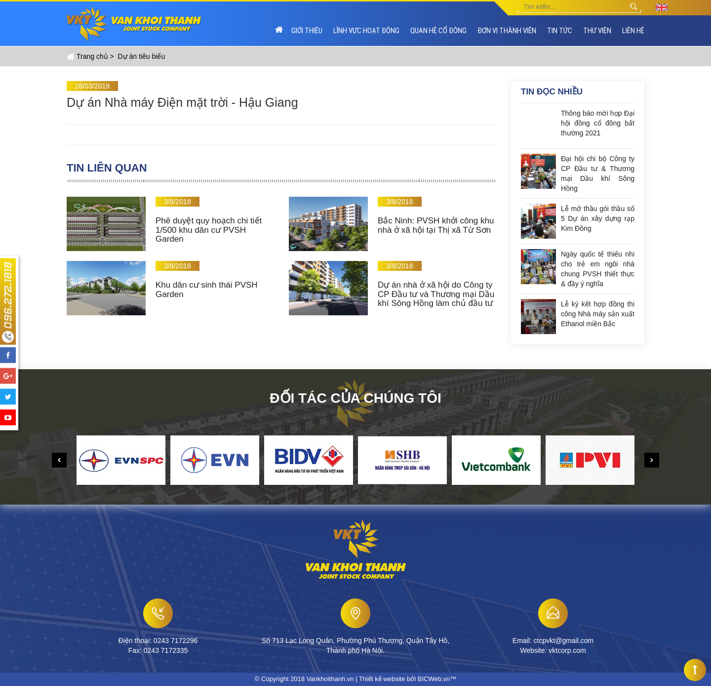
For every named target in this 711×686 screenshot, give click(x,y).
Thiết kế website (382, 679)
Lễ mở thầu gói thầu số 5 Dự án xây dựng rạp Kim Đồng (597, 218)
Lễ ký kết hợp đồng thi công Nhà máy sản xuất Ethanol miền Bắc (597, 314)
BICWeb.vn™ (437, 679)
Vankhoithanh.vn (330, 679)
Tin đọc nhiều (552, 91)
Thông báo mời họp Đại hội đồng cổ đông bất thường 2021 (597, 123)
